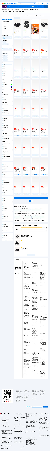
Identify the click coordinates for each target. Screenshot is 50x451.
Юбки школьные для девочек (26, 273)
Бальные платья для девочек (34, 264)
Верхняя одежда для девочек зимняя (34, 285)
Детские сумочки (42, 365)
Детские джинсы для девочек (34, 292)
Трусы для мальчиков (43, 351)
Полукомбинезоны (34, 342)
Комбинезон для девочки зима (35, 262)
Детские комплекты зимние (34, 354)
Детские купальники (43, 344)
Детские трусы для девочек (42, 348)
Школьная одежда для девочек (26, 263)
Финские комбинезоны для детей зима (35, 343)
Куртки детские (34, 332)
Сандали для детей (42, 277)
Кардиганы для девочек (35, 265)
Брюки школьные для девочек (26, 283)
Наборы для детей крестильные (26, 320)
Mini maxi (41, 331)
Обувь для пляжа (42, 295)
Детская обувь (17, 9)
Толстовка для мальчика (27, 350)
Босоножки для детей (43, 281)
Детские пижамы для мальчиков (26, 359)
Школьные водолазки (26, 302)
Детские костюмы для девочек (35, 298)
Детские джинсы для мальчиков (26, 367)
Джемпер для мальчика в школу (27, 300)
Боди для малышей (26, 310)
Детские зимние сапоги (43, 273)
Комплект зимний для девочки (35, 291)
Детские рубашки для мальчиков (26, 352)
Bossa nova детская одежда (43, 321)
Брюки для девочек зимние (34, 309)
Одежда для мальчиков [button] (18, 266)
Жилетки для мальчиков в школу (27, 288)
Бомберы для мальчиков (27, 360)
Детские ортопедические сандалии (43, 285)
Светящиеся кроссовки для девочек (35, 318)
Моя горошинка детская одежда (27, 333)
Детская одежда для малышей (26, 307)
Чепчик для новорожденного (42, 356)
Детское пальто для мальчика (26, 357)
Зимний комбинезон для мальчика (27, 355)
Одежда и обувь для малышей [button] (18, 264)
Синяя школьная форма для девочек (27, 275)
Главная (3, 9)
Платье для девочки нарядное (26, 370)
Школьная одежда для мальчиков (26, 266)
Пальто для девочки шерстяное (34, 307)
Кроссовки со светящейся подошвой (35, 373)
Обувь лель (41, 322)
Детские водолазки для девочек (35, 311)
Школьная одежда (26, 261)
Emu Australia (42, 332)
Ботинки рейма (42, 280)
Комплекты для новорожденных (26, 337)
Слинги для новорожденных (34, 325)
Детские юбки (25, 374)
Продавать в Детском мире (19, 391)
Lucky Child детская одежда (42, 336)
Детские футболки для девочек (35, 266)
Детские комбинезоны (35, 326)
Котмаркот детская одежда (43, 343)
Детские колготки (42, 345)
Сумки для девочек (42, 375)
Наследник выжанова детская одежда (43, 306)
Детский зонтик (42, 376)
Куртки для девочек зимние (34, 289)
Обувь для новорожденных (26, 326)
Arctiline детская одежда (43, 340)
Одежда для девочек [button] (18, 267)
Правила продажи (18, 393)
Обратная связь (18, 400)
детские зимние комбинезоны (34, 330)
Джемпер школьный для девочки (27, 294)
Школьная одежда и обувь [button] (18, 262)
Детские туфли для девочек (34, 315)
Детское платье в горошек (35, 308)
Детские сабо (42, 291)
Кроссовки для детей (43, 261)
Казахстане (9, 407)
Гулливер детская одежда (43, 299)
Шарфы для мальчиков (43, 367)
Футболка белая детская (35, 359)
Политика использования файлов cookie (19, 398)
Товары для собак (42, 392)
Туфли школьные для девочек (26, 285)
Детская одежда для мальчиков (26, 364)
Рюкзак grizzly (25, 264)
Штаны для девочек (34, 295)
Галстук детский (42, 366)
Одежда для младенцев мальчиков (27, 328)
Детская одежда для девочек (34, 271)
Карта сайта (17, 401)
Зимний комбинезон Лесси (34, 345)
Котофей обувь (42, 297)
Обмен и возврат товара (19, 392)
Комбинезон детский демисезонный (35, 328)
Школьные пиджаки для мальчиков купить (35, 361)
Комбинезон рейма (34, 331)
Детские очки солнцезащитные (42, 370)
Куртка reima (33, 346)
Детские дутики (42, 286)
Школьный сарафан (26, 297)
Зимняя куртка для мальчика (26, 347)
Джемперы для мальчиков (27, 363)
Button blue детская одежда (42, 311)
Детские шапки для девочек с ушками (42, 374)
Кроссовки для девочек (35, 316)
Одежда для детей (26, 304)
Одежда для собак (42, 394)
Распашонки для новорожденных (26, 312)
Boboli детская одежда (43, 342)
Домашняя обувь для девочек (34, 319)
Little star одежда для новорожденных (43, 333)
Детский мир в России (5, 407)
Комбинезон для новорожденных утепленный (26, 324)
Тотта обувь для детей (43, 341)
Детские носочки (42, 346)
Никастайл (41, 315)
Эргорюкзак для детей (27, 315)
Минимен (41, 326)
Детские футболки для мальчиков (27, 345)
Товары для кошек (42, 390)
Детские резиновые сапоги (42, 264)
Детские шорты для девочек (34, 287)
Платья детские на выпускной (26, 309)
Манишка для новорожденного (42, 372)
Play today (41, 300)
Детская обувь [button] (17, 273)
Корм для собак (42, 393)
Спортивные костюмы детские (35, 335)
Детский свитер (34, 365)
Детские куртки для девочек (34, 302)
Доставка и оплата (18, 390)
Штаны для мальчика (26, 344)
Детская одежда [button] (17, 272)
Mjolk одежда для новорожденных (42, 325)
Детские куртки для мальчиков (26, 339)
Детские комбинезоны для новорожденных (27, 314)
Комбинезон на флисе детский (27, 330)
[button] (46, 6)
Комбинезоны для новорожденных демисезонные (26, 335)
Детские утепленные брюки (34, 366)
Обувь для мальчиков (24, 9)
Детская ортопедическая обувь (35, 370)
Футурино (41, 316)
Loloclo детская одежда (43, 319)
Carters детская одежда (43, 320)
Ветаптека (41, 395)
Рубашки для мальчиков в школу (27, 277)
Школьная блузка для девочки (26, 269)
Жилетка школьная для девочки (27, 299)
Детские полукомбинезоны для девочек (35, 305)
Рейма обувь (41, 278)
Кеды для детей (42, 296)
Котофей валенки (42, 279)
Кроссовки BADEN (24, 248)
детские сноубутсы (34, 369)
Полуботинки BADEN (25, 235)
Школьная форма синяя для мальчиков (27, 296)
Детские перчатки (42, 364)
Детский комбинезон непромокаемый (35, 337)
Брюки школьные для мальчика (26, 268)
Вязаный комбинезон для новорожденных (27, 331)
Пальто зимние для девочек (26, 373)
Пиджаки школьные (26, 303)
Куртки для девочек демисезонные (34, 277)
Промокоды (17, 394)
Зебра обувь (41, 272)
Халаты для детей (42, 350)
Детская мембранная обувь (43, 292)
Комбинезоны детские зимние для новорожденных (27, 317)
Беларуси (13, 407)
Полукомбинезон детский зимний (35, 362)
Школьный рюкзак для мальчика (27, 271)
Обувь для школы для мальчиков (26, 287)
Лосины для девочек (34, 272)
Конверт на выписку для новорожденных (27, 306)
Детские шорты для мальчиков (26, 362)
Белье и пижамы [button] (17, 275)
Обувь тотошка (42, 318)
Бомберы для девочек (35, 297)
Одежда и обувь (4, 16)
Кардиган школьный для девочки (27, 291)
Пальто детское (34, 358)
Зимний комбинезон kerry (35, 353)
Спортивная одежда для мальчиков (27, 341)
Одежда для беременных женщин (35, 323)
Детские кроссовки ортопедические (42, 276)
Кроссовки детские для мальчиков (35, 313)
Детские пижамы (42, 349)
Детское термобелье (34, 356)
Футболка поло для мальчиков (26, 353)
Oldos (41, 301)
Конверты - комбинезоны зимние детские (27, 322)
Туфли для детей (34, 322)
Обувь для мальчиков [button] (18, 268)
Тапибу (41, 265)
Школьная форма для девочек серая (26, 279)
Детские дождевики (34, 352)
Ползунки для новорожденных (34, 334)
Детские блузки (34, 301)
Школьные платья (26, 276)
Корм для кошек (42, 391)
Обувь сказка (42, 271)
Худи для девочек (34, 300)
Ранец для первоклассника (43, 361)
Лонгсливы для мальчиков (27, 366)
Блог (32, 398)
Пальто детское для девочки (34, 284)
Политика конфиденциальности (19, 396)
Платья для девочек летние (35, 296)
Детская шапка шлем (43, 362)
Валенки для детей (42, 270)
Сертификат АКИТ (18, 399)
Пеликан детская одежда (43, 317)
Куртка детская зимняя (35, 357)
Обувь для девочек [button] (18, 269)
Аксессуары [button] (16, 277)
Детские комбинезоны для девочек (35, 280)
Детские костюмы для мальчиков (26, 349)
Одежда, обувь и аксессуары (9, 9)
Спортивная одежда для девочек (35, 282)
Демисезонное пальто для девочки (35, 268)
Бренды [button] (16, 274)
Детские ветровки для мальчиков (27, 343)
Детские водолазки (34, 351)
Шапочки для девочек (43, 363)
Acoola (41, 298)
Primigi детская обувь (43, 274)
